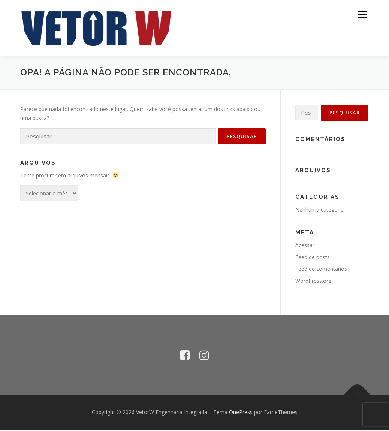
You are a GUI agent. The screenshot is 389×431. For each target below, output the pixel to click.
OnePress (241, 413)
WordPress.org (313, 281)
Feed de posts (312, 258)
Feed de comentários (321, 270)
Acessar (304, 246)
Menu (362, 14)
